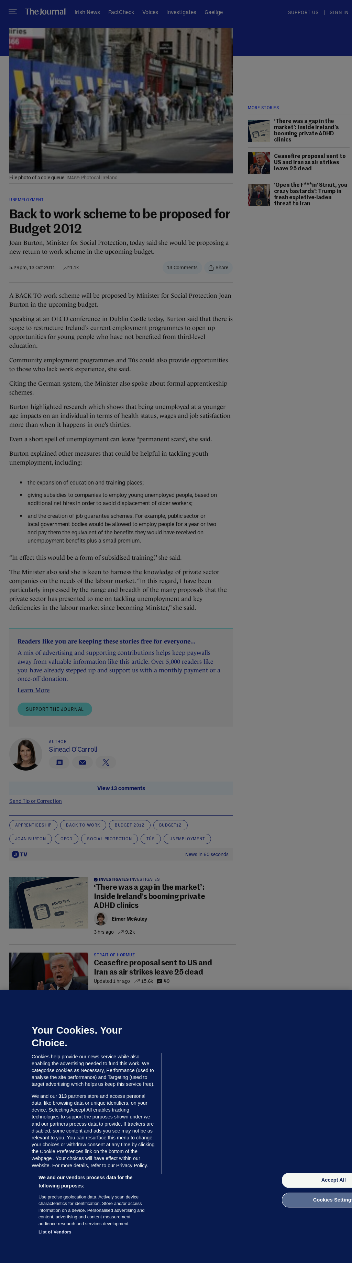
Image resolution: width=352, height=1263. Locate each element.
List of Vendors (55, 1231)
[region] (176, 1126)
